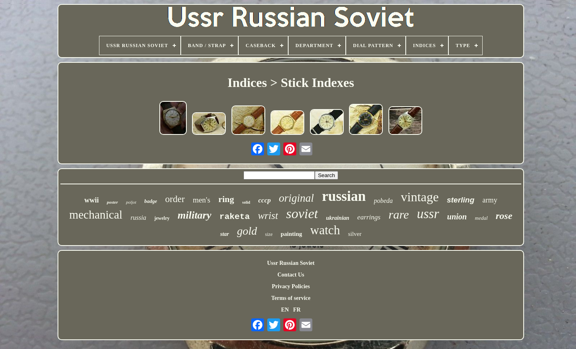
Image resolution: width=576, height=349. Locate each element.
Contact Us (290, 275)
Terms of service (290, 298)
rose (504, 216)
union (457, 216)
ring (226, 199)
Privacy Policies (291, 286)
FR (297, 310)
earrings (369, 217)
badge (151, 201)
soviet (302, 213)
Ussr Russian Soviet (290, 263)
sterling (461, 200)
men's (202, 200)
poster (112, 202)
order (175, 199)
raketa (234, 216)
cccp (264, 200)
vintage (420, 197)
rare (398, 214)
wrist (268, 215)
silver (354, 234)
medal (481, 218)
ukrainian (337, 218)
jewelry (161, 218)
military (194, 215)
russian (344, 196)
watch (325, 230)
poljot (131, 202)
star (224, 234)
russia (138, 217)
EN (285, 310)
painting (291, 234)
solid (246, 202)
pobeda (383, 200)
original (296, 198)
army (490, 200)
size (269, 234)
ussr (428, 214)
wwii (91, 200)
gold (247, 231)
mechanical (95, 214)
